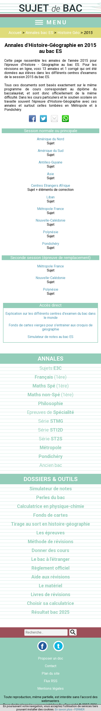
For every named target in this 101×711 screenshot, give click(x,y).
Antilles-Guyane (50, 162)
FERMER (79, 709)
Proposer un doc (50, 658)
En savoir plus (63, 709)
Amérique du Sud (50, 151)
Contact (50, 666)
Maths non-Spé (50, 394)
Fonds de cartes (50, 515)
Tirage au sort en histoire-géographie (50, 524)
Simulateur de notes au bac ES (50, 337)
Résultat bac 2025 (50, 612)
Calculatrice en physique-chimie (50, 506)
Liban (50, 197)
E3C (50, 368)
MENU (50, 22)
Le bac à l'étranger (50, 559)
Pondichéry (50, 244)
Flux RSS (50, 681)
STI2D (50, 430)
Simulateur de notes (50, 488)
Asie (50, 174)
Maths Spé (51, 386)
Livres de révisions (50, 594)
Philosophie (50, 403)
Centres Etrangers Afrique (50, 186)
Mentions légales (50, 688)
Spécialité (50, 412)
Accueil (15, 32)
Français (50, 377)
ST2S (50, 438)
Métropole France (50, 209)
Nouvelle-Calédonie (50, 220)
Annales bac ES (39, 32)
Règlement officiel (50, 568)
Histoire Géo (68, 32)
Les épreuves (50, 532)
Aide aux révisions (50, 577)
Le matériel (50, 585)
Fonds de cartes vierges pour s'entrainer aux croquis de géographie (51, 327)
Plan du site (51, 673)
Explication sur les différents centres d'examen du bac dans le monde (50, 316)
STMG (50, 421)
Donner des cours (50, 550)
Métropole (51, 447)
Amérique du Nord (50, 139)
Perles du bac (50, 497)
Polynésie (50, 232)
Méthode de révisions (50, 541)
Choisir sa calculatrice (50, 603)
